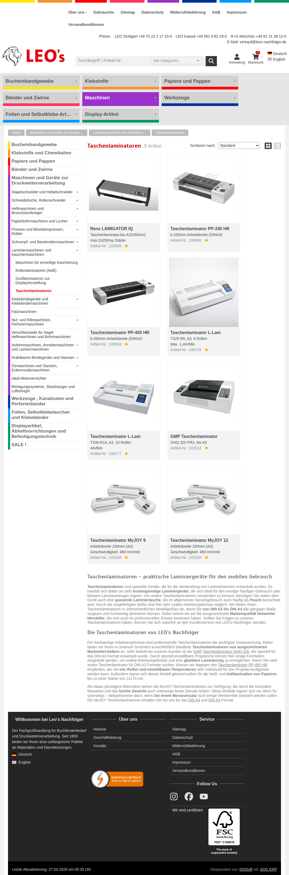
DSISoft (246, 869)
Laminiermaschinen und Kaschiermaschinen (121, 133)
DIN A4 (194, 700)
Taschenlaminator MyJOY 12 (199, 540)
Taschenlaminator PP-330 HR (199, 228)
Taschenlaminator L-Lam (195, 332)
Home (16, 133)
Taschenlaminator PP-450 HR (119, 332)
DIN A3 (214, 700)
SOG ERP (268, 869)
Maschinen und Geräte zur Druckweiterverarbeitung (58, 133)
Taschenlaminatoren (170, 133)
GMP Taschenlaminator (193, 436)
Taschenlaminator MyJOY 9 (118, 540)
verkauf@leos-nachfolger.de (263, 42)
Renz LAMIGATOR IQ (111, 228)
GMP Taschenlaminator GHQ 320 (221, 651)
